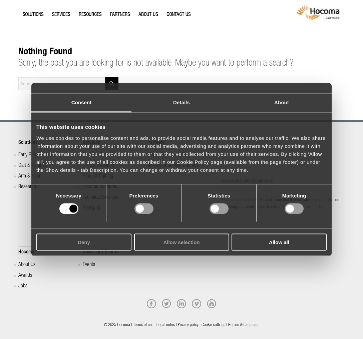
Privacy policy (188, 325)
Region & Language (244, 325)
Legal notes (165, 325)
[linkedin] (181, 303)
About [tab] (281, 102)
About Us (26, 265)
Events (89, 265)
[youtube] (211, 303)
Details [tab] (181, 102)
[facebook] (151, 303)
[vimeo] (196, 303)
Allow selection (181, 242)
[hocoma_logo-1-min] (318, 15)
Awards (25, 275)
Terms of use (143, 325)
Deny (84, 242)
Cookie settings (213, 325)
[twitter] (166, 303)
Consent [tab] (81, 102)
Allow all (279, 242)
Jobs (22, 286)
